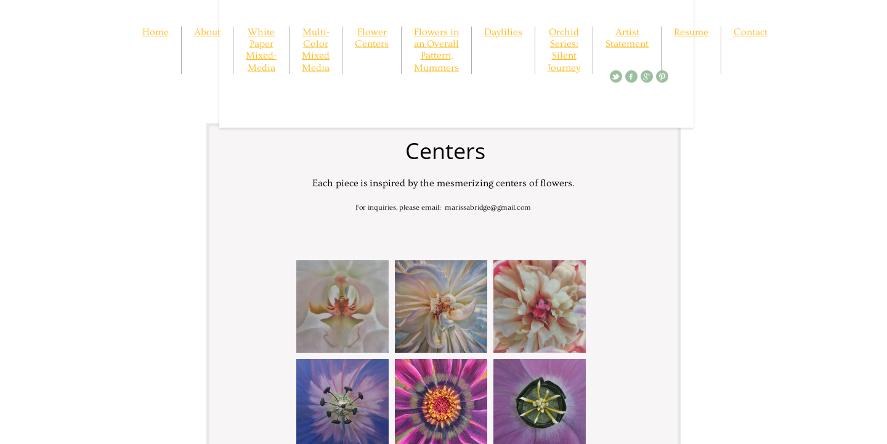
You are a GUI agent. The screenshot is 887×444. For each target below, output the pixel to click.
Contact (751, 32)
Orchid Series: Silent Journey (564, 50)
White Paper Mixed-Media (261, 50)
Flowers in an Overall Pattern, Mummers (436, 50)
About (207, 32)
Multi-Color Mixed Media (316, 50)
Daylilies (503, 32)
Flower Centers (372, 38)
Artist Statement (627, 38)
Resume (691, 32)
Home (155, 32)
